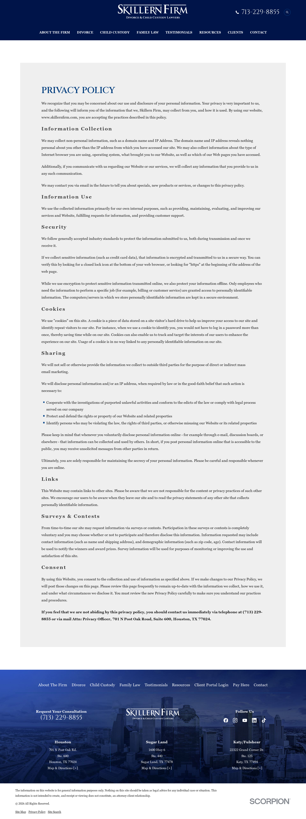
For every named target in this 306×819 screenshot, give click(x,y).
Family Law (129, 684)
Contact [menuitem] (258, 32)
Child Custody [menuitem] (115, 32)
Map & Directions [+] (63, 768)
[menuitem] (20, 812)
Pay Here (241, 684)
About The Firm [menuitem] (54, 32)
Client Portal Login (211, 684)
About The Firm (52, 684)
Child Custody (102, 684)
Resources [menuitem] (210, 32)
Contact (261, 684)
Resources (181, 684)
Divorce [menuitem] (85, 32)
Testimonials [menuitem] (179, 32)
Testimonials (156, 684)
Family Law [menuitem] (148, 32)
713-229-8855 (260, 12)
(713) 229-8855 (61, 717)
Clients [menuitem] (235, 32)
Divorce (78, 684)
